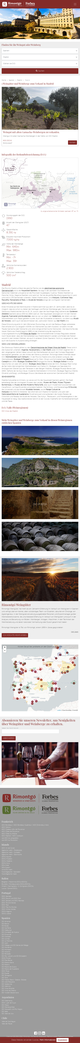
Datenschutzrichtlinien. (66, 1036)
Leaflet (59, 710)
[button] (1, 23)
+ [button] (4, 647)
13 (20, 672)
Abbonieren (8, 738)
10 (62, 672)
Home (4, 80)
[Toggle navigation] (75, 4)
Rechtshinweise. (52, 1036)
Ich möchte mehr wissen (15, 635)
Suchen (40, 71)
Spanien (11, 80)
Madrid (19, 80)
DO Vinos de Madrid (10, 411)
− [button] (4, 651)
